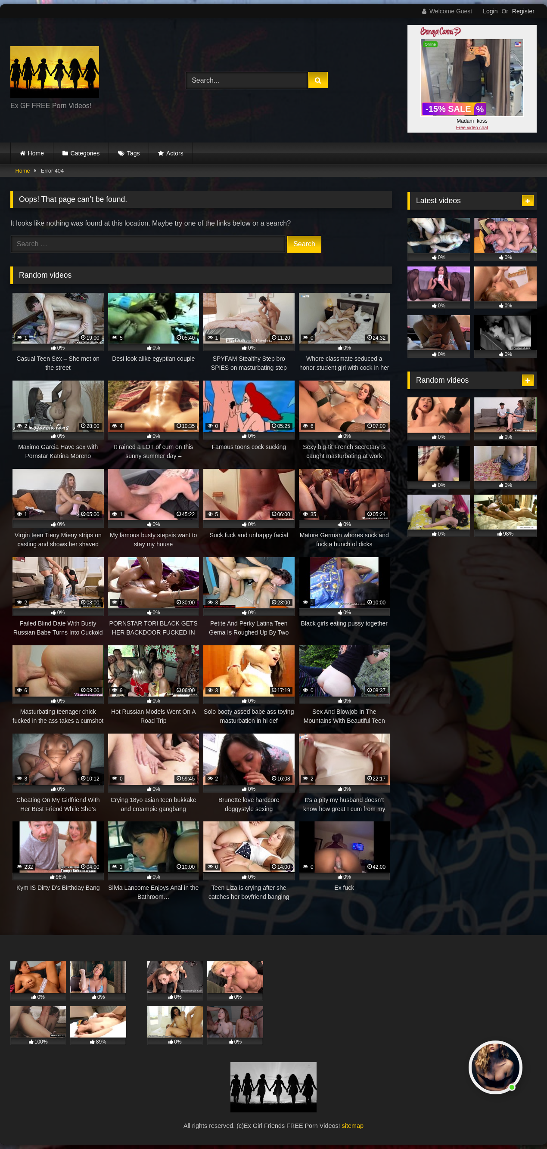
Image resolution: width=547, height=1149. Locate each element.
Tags (133, 153)
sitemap (353, 1125)
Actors (174, 153)
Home (36, 153)
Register (523, 11)
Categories (85, 153)
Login (490, 11)
